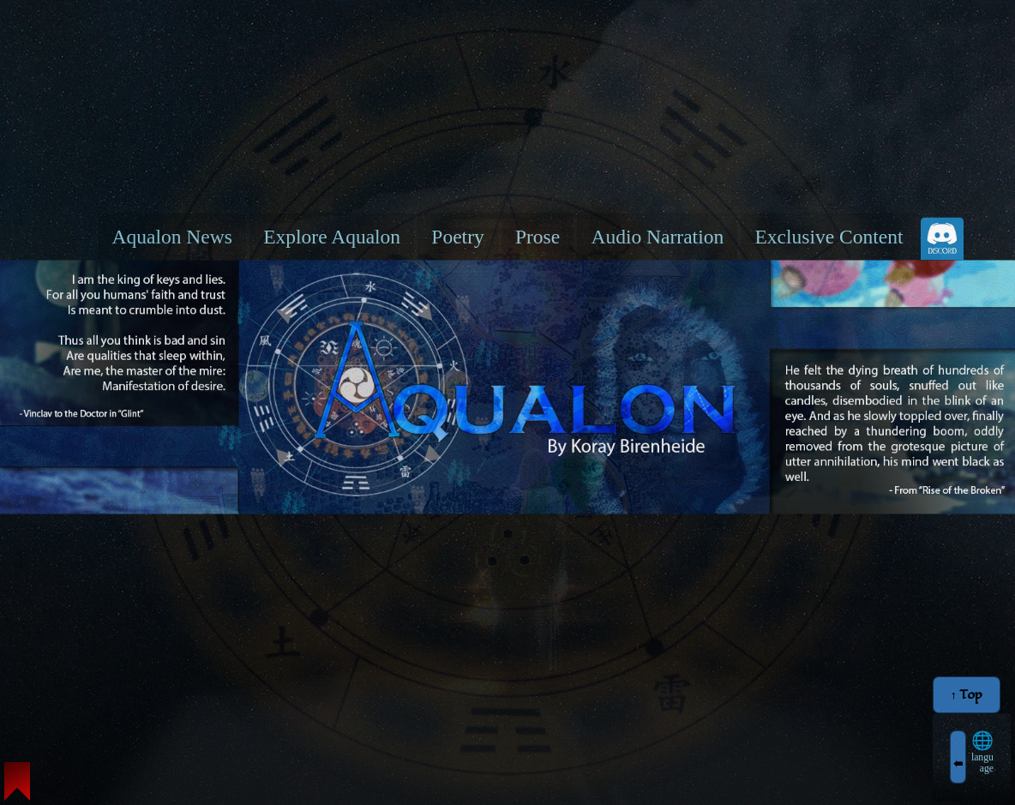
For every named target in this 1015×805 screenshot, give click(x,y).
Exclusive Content (828, 236)
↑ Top (966, 695)
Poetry (457, 236)
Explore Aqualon (331, 236)
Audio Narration (657, 236)
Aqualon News (172, 236)
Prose (537, 236)
